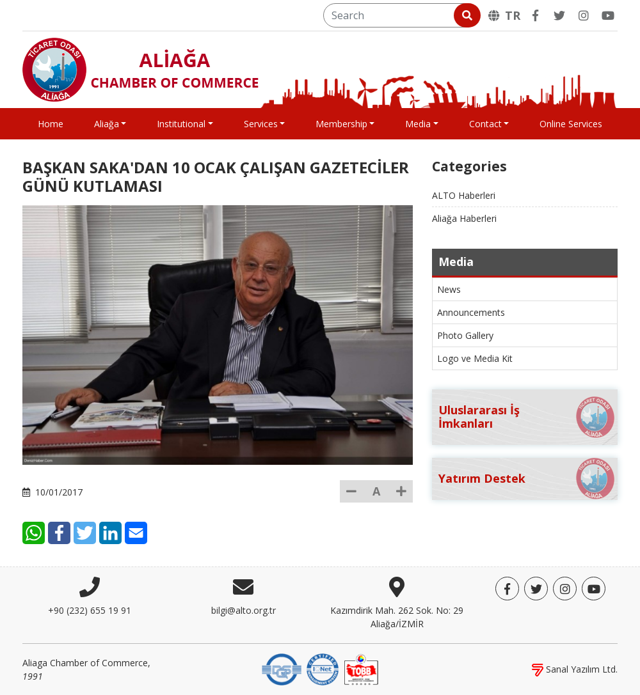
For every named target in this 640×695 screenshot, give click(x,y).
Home (50, 124)
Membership (341, 124)
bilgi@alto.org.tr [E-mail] (243, 610)
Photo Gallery (465, 335)
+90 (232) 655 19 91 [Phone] (89, 610)
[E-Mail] (136, 533)
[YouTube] (608, 15)
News (449, 289)
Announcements (471, 312)
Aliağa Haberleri (464, 218)
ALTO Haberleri (463, 195)
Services (261, 124)
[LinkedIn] (110, 533)
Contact (485, 124)
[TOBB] (361, 668)
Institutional (181, 124)
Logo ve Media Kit (475, 358)
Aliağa (106, 124)
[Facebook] (535, 15)
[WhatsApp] (33, 533)
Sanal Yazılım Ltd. (575, 669)
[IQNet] (323, 668)
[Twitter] (559, 15)
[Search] (401, 15)
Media (418, 124)
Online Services (571, 124)
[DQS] (281, 668)
